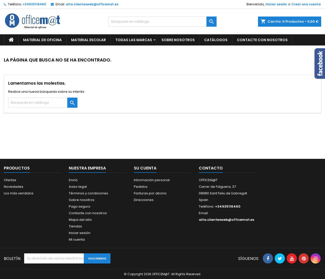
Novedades (13, 186)
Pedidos (141, 186)
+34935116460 (34, 4)
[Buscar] (162, 22)
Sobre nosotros (178, 39)
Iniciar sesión (276, 4)
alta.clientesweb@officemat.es (92, 4)
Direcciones (144, 199)
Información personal (152, 180)
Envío (73, 180)
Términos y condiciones (88, 193)
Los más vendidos (19, 193)
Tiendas (75, 226)
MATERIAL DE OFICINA (42, 39)
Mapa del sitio (80, 219)
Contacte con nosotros (88, 213)
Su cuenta (145, 168)
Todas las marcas (133, 39)
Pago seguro (79, 206)
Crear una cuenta (306, 4)
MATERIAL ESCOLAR (88, 39)
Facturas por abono (150, 193)
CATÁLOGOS (216, 39)
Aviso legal (78, 186)
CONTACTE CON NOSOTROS (262, 39)
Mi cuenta (77, 239)
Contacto (211, 168)
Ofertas (10, 180)
